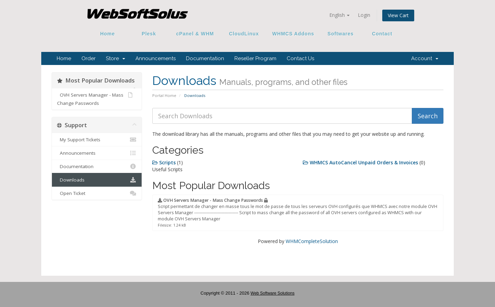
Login (364, 15)
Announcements (155, 58)
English (339, 15)
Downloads (96, 180)
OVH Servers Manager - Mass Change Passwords (94, 98)
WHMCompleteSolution (312, 241)
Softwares (340, 33)
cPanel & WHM (195, 33)
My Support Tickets (96, 139)
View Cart (398, 15)
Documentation (205, 58)
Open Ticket (96, 193)
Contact (380, 33)
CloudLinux (244, 33)
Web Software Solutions (273, 293)
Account (424, 58)
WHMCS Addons (293, 33)
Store (115, 58)
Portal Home (164, 95)
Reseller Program (255, 58)
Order (88, 58)
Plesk (149, 33)
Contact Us (300, 58)
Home (107, 33)
